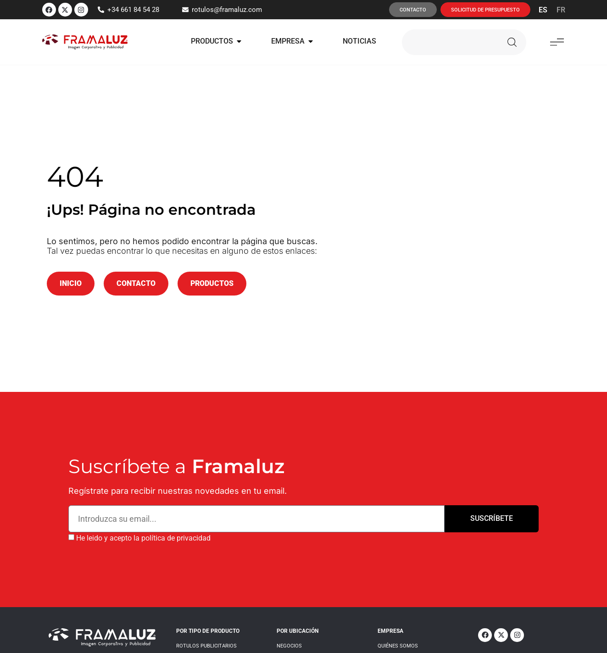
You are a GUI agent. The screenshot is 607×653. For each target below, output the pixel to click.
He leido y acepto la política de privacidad (143, 537)
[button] (557, 42)
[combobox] (448, 42)
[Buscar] (512, 42)
